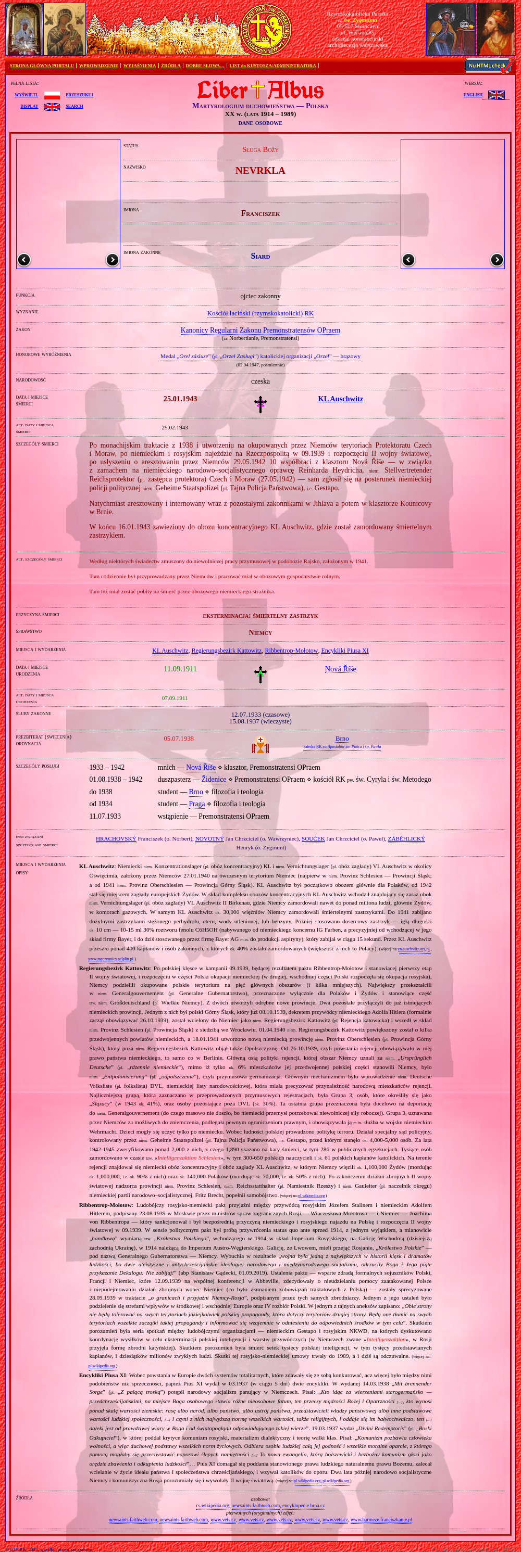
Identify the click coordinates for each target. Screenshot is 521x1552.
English (473, 94)
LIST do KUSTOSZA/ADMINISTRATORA (272, 65)
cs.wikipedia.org (212, 1505)
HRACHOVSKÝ (116, 838)
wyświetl (26, 94)
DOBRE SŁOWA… (205, 65)
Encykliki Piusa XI (344, 650)
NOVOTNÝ (209, 838)
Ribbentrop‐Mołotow (291, 650)
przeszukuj (79, 94)
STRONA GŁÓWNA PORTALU (42, 65)
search (74, 106)
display (29, 106)
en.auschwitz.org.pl (414, 949)
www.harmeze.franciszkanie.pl (381, 1519)
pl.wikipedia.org (311, 1195)
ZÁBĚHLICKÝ (406, 838)
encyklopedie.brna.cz (303, 1505)
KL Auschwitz (170, 650)
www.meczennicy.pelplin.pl (110, 959)
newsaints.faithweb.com (256, 1505)
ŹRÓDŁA (171, 65)
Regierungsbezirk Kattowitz (226, 650)
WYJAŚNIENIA (139, 65)
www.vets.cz (223, 1519)
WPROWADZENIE (98, 65)
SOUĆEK (313, 838)
